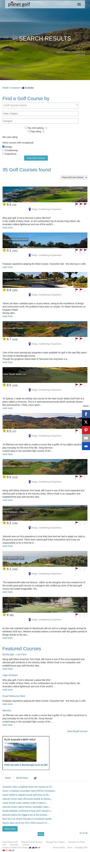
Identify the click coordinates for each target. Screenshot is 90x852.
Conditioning (11, 150)
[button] (46, 128)
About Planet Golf (10, 842)
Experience (10, 154)
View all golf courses (77, 731)
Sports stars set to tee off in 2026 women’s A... (25, 823)
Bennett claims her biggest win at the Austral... (25, 815)
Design (8, 147)
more (40, 834)
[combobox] (40, 106)
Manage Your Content (55, 842)
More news (10, 829)
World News (22, 778)
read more (7, 227)
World (5, 87)
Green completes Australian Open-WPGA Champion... (29, 791)
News (8, 778)
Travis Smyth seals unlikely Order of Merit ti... (25, 803)
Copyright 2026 (81, 847)
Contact (25, 845)
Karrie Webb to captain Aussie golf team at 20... (26, 795)
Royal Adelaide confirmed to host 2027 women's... (27, 811)
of (83, 833)
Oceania (15, 87)
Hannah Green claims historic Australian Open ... (26, 807)
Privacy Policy (59, 847)
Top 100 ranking (37, 128)
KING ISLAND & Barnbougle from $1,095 (25, 765)
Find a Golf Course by (25, 98)
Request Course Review (31, 842)
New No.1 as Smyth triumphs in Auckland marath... (27, 819)
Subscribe (14, 845)
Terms (69, 847)
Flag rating (37, 131)
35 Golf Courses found (26, 169)
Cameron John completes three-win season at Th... (27, 787)
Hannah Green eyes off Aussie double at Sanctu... (27, 799)
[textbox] (41, 113)
